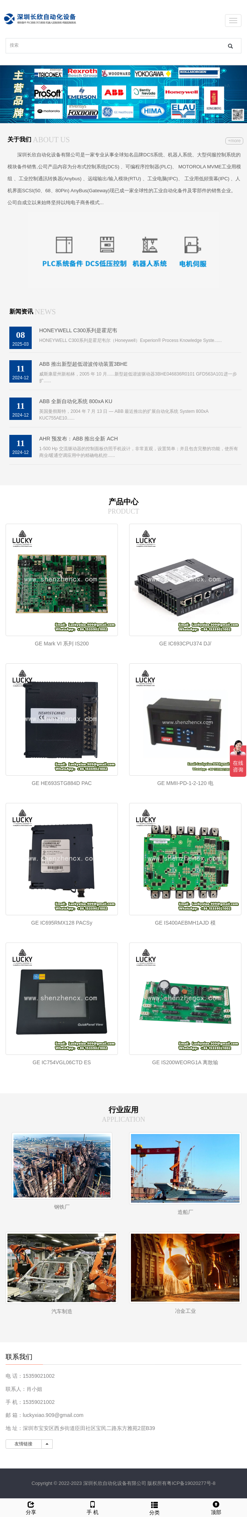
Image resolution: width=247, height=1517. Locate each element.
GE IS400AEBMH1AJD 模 (185, 923)
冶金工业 (185, 1311)
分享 (31, 1507)
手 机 (93, 1507)
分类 (154, 1507)
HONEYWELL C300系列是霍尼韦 (78, 330)
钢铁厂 (62, 1207)
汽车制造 (61, 1311)
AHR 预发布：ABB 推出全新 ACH (78, 439)
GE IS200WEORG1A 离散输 (185, 1062)
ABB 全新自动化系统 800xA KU (75, 401)
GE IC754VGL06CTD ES (61, 1062)
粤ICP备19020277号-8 (191, 1483)
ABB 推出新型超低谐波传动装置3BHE (83, 364)
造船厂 (185, 1212)
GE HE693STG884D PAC (62, 783)
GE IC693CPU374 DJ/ (185, 644)
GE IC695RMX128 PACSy (62, 923)
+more (234, 140)
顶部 (216, 1507)
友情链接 (24, 1443)
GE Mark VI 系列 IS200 (62, 644)
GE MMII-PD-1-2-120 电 (185, 783)
